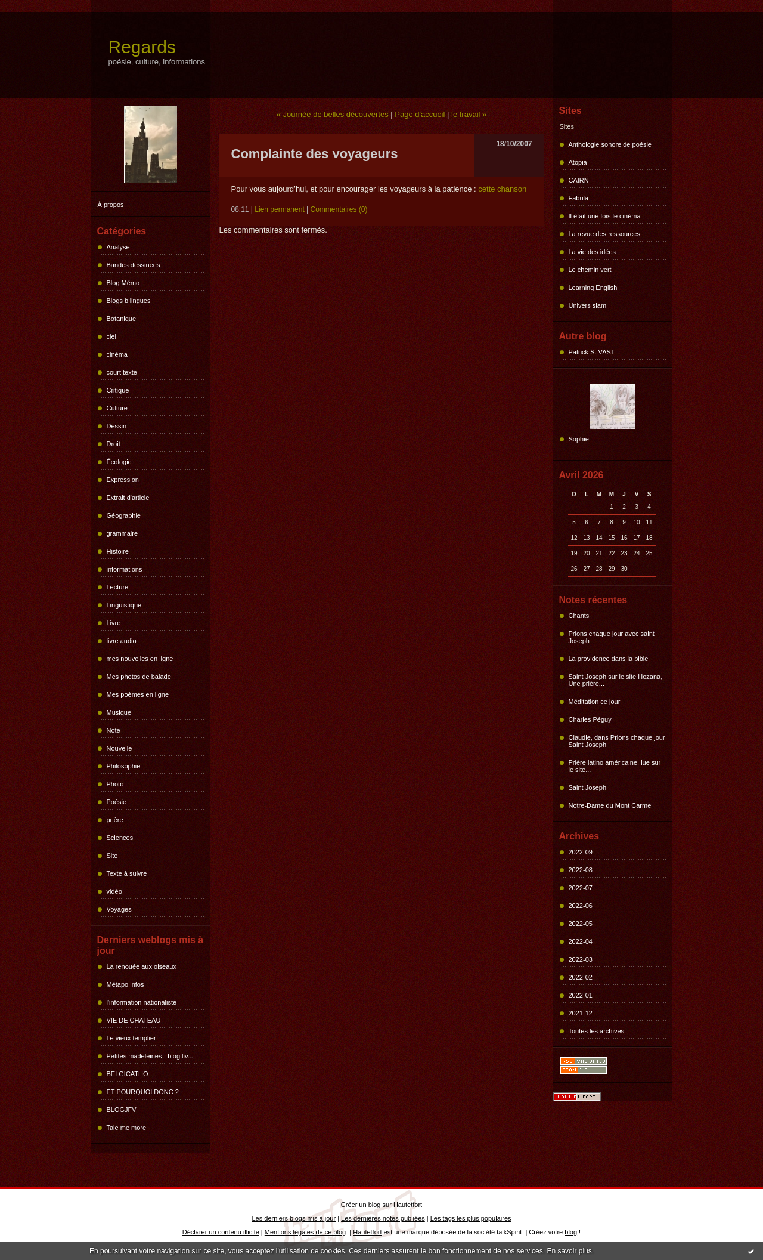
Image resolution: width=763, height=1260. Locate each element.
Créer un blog (361, 1204)
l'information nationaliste (142, 1002)
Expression (123, 479)
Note (113, 730)
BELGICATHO (127, 1073)
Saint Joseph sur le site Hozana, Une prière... (616, 680)
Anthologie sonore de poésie (610, 144)
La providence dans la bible (609, 658)
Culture (117, 408)
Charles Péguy (590, 719)
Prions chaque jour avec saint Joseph (612, 637)
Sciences (120, 837)
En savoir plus (569, 1251)
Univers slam (588, 305)
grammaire (122, 533)
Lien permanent (279, 209)
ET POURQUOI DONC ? (143, 1091)
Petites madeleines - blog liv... (150, 1056)
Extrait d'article (128, 497)
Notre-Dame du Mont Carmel (611, 805)
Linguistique (124, 605)
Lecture (118, 587)
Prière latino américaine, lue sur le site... (615, 766)
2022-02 (581, 977)
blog (571, 1232)
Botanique (122, 318)
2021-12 (581, 1013)
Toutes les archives (597, 1030)
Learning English (593, 287)
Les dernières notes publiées (383, 1218)
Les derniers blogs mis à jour (294, 1218)
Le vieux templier (131, 1038)
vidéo (114, 891)
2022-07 (581, 887)
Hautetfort (407, 1204)
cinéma (117, 354)
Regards (142, 47)
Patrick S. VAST (592, 352)
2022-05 (581, 923)
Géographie (124, 515)
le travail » (468, 114)
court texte (122, 372)
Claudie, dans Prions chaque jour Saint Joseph (617, 741)
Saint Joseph (588, 787)
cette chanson (502, 188)
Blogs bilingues (129, 300)
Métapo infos (125, 984)
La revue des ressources (604, 233)
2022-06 (581, 905)
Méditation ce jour (595, 701)
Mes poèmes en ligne (138, 694)
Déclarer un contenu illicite (220, 1232)
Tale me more (127, 1127)
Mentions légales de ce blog (305, 1232)
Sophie (579, 439)
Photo (115, 784)
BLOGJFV (122, 1109)
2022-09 (581, 852)
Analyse (118, 247)
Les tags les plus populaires (470, 1218)
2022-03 (581, 959)
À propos (111, 204)
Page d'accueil (420, 114)
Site (112, 855)
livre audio (122, 640)
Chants (579, 615)
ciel (112, 336)
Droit (113, 443)
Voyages (119, 909)
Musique (119, 712)
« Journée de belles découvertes (333, 114)
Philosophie (124, 766)
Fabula (579, 198)
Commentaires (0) (339, 209)
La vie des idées (592, 251)
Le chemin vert (590, 269)
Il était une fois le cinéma (605, 216)
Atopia (578, 162)
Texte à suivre (127, 873)
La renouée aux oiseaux (141, 966)
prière (115, 819)
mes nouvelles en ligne (140, 658)
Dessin (117, 426)
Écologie (119, 461)
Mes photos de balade (139, 676)
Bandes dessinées (133, 264)
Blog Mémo (123, 282)
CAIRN (579, 180)
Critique (118, 390)
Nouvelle (119, 748)
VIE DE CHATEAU (134, 1020)
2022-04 (581, 941)
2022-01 (581, 995)
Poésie (117, 801)
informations (124, 569)
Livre (114, 622)
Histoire (118, 551)
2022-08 (581, 869)
